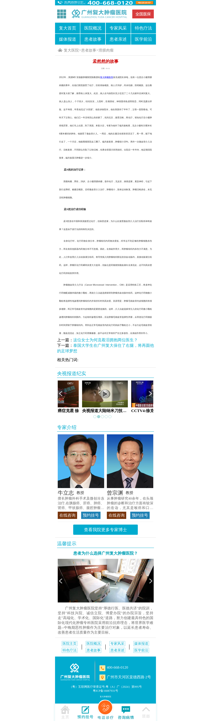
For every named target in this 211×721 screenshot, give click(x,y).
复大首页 (67, 28)
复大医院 (71, 50)
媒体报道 (67, 39)
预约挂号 (91, 515)
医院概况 (92, 28)
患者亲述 (118, 39)
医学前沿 (143, 39)
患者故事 (92, 39)
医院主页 (70, 644)
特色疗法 (143, 28)
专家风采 (118, 28)
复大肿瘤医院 (105, 697)
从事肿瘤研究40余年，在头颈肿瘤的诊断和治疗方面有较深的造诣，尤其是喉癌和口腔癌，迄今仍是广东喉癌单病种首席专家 (130, 503)
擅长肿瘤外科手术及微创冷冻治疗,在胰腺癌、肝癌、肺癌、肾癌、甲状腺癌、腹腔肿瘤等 (81, 503)
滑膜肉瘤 (106, 50)
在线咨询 (67, 515)
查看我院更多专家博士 (105, 529)
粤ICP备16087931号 (105, 690)
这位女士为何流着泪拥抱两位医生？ (105, 340)
